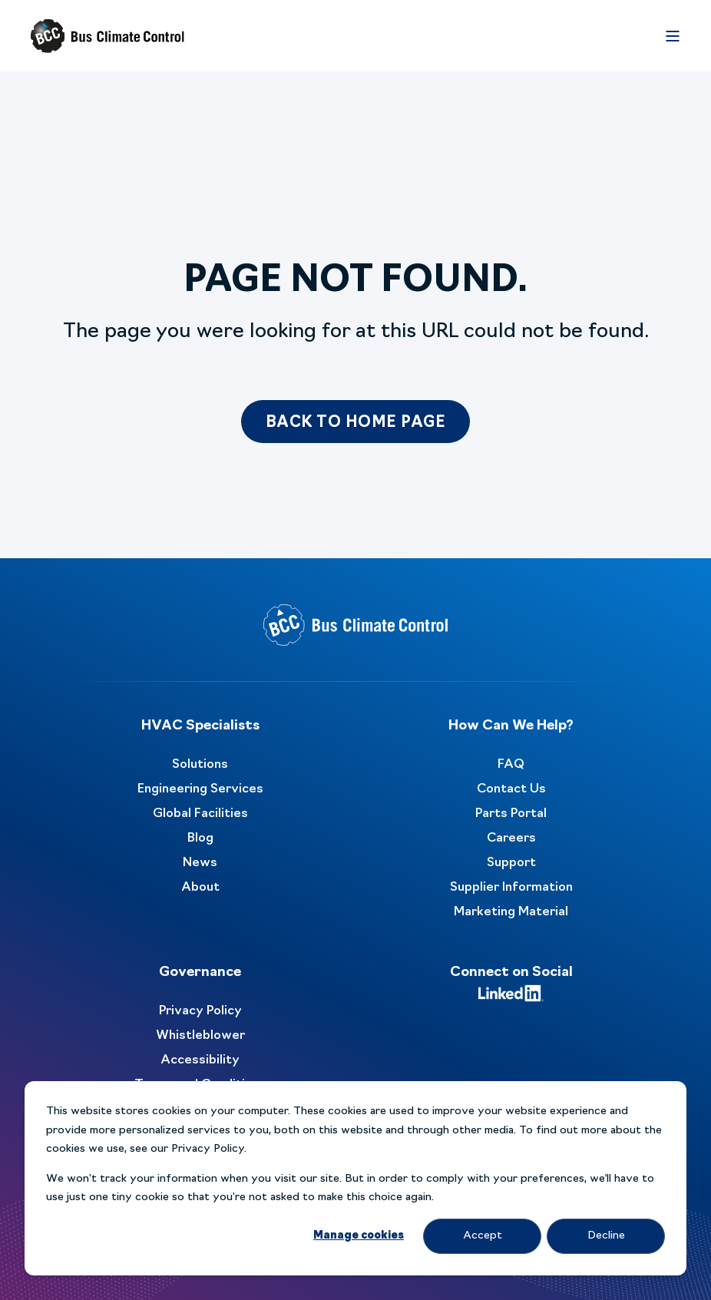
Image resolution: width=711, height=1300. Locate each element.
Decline (606, 1236)
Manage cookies (358, 1236)
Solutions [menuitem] (200, 765)
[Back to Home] (107, 36)
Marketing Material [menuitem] (511, 912)
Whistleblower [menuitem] (200, 1036)
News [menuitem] (200, 863)
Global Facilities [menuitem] (200, 814)
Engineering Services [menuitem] (200, 789)
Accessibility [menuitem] (200, 1060)
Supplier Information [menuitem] (511, 888)
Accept (482, 1236)
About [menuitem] (200, 888)
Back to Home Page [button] (356, 423)
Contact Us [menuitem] (511, 789)
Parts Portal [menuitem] (511, 814)
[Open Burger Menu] (672, 36)
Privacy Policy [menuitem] (200, 1011)
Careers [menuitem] (511, 838)
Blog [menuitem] (200, 838)
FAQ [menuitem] (511, 765)
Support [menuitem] (511, 863)
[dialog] (355, 1178)
